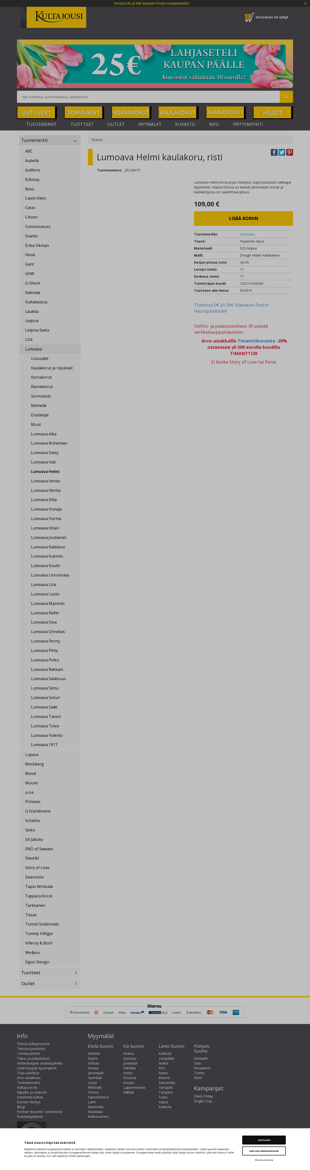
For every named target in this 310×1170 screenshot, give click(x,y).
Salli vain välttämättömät (264, 1151)
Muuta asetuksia (264, 1160)
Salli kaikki (264, 1140)
